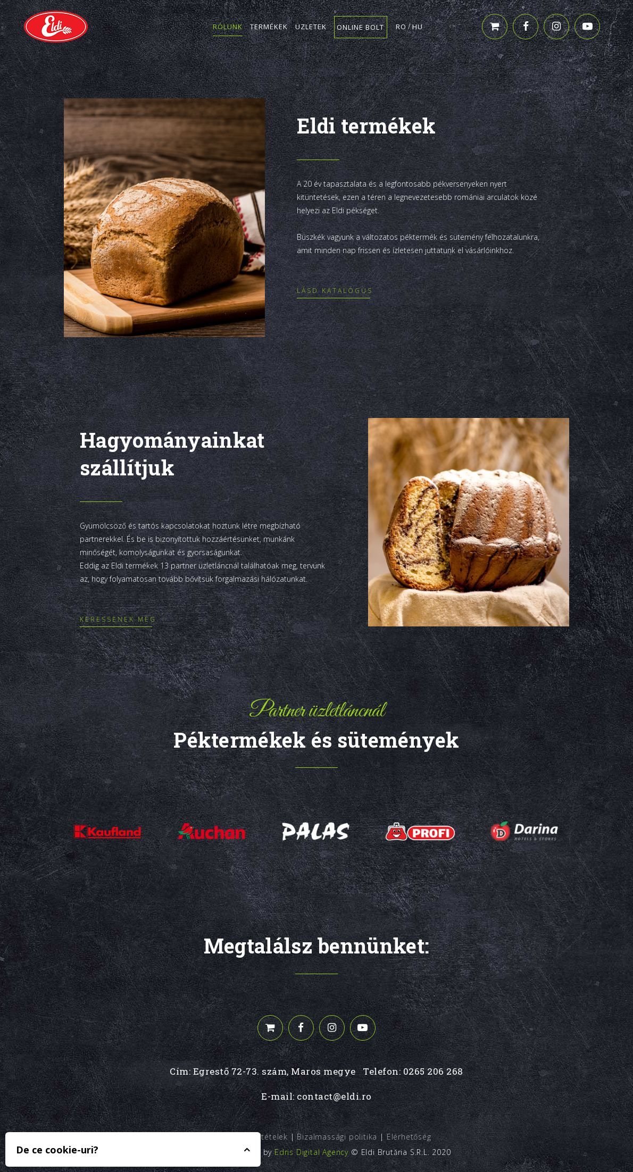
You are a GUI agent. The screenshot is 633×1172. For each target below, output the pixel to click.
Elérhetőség (409, 1137)
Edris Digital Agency (311, 1152)
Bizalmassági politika (337, 1137)
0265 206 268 (433, 1071)
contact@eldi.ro (334, 1096)
